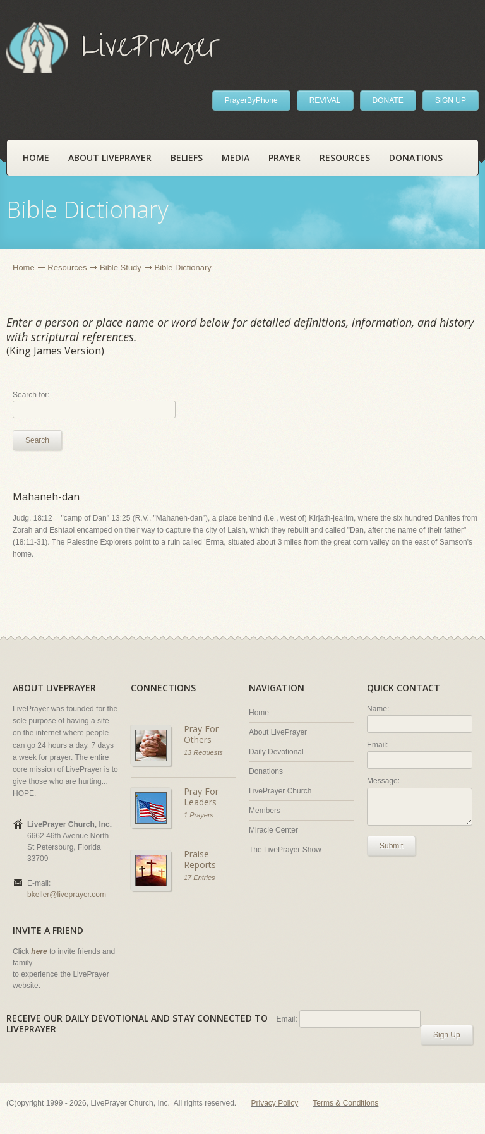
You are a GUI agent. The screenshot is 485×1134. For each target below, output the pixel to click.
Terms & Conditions (345, 1103)
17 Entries (199, 877)
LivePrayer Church (280, 791)
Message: (383, 780)
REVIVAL (325, 100)
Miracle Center (273, 830)
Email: (377, 744)
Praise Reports (200, 859)
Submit (391, 845)
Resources (345, 158)
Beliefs (187, 158)
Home (36, 158)
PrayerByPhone (251, 100)
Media (235, 158)
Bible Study (120, 267)
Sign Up (446, 1034)
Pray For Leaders (201, 797)
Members (264, 810)
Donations (416, 158)
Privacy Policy (275, 1103)
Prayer (284, 158)
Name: (378, 708)
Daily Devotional (276, 751)
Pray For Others (201, 734)
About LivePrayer (110, 158)
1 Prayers (198, 815)
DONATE (388, 100)
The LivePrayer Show (285, 849)
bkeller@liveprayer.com (66, 894)
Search (37, 440)
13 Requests (203, 752)
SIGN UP (450, 100)
